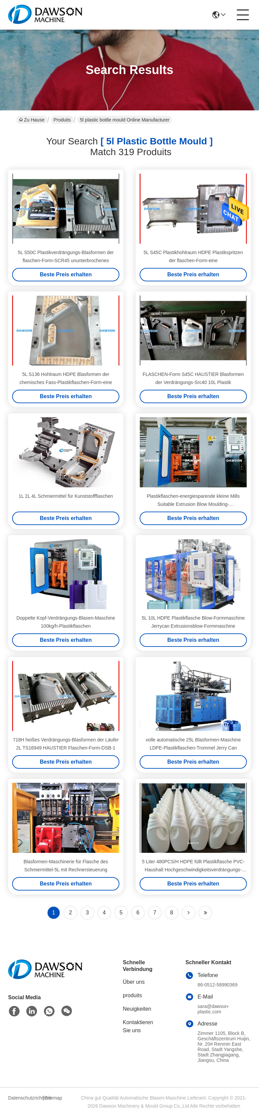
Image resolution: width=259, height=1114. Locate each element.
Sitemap (53, 1098)
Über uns (134, 982)
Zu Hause (32, 120)
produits (132, 995)
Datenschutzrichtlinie (24, 1098)
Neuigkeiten (137, 1009)
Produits (62, 120)
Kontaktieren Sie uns (138, 1026)
